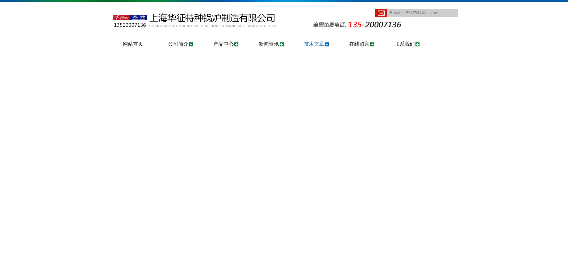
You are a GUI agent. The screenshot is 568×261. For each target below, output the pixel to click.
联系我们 (404, 44)
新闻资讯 (269, 44)
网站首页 (133, 44)
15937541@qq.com (421, 12)
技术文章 (314, 44)
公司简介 (178, 44)
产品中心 (223, 44)
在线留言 (359, 44)
